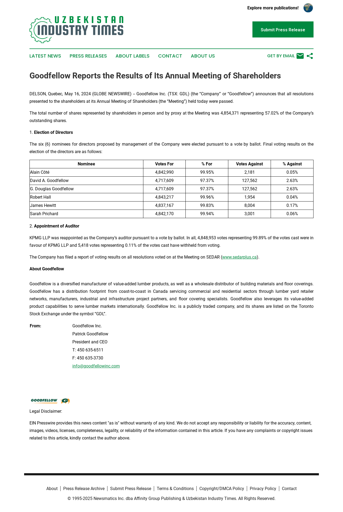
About (52, 488)
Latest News (45, 56)
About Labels (132, 56)
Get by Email (285, 56)
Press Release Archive (84, 488)
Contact (170, 56)
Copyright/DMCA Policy (221, 488)
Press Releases (88, 56)
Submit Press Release (130, 488)
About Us (203, 56)
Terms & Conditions (175, 488)
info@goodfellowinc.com (96, 366)
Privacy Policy (263, 488)
